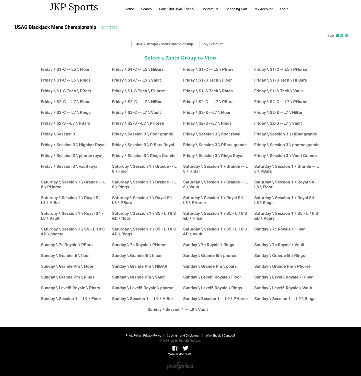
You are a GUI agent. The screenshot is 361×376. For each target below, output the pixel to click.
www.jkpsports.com (180, 353)
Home (129, 9)
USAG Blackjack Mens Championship (55, 27)
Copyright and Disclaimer (183, 335)
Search (146, 9)
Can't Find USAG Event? (176, 9)
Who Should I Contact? (220, 335)
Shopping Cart (236, 9)
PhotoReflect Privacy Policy (143, 335)
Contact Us (210, 9)
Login (284, 9)
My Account (264, 9)
